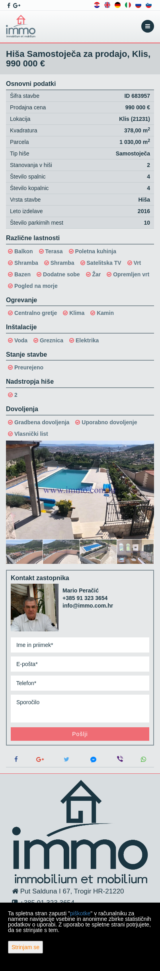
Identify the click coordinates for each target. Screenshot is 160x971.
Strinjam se (25, 947)
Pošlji (80, 734)
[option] (24, 551)
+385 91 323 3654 (84, 598)
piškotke (80, 913)
